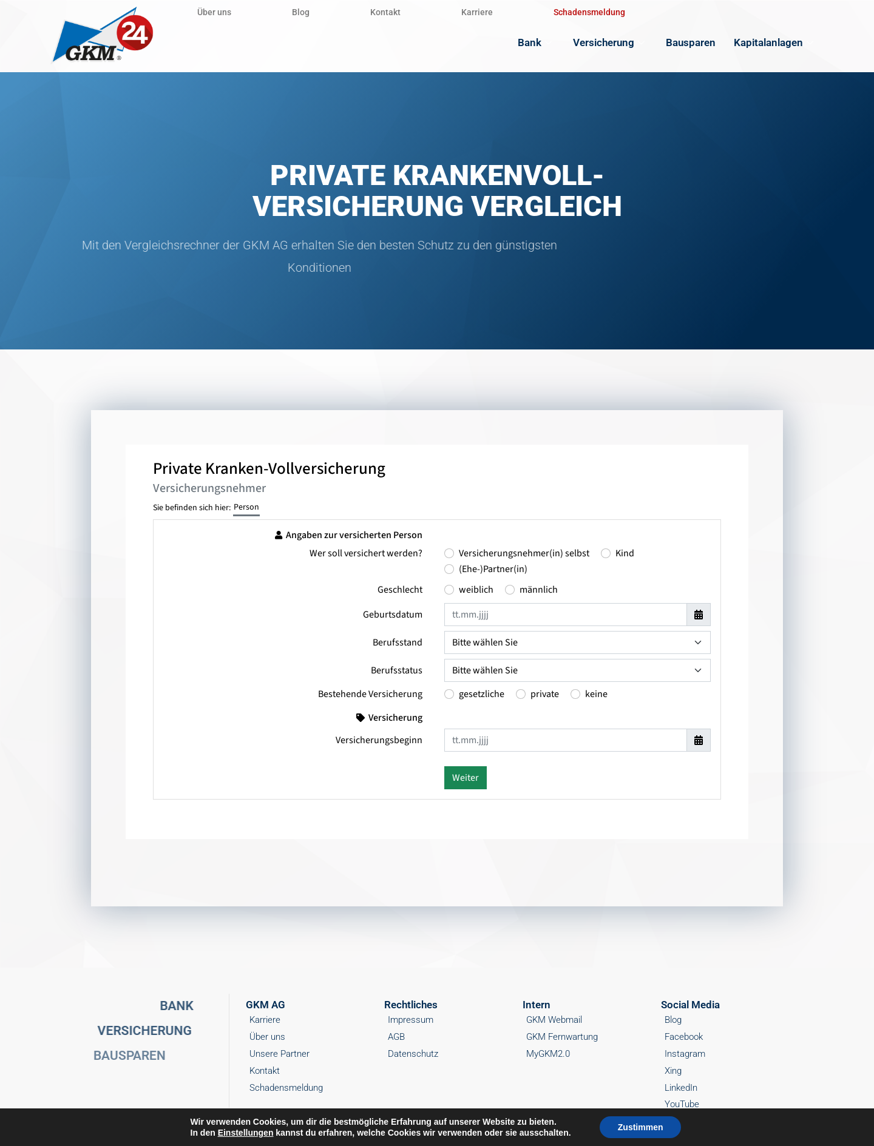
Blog (301, 12)
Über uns (214, 12)
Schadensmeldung (589, 12)
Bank (536, 42)
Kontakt (385, 12)
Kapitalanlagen (775, 42)
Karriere (477, 12)
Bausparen (691, 42)
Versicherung (610, 42)
